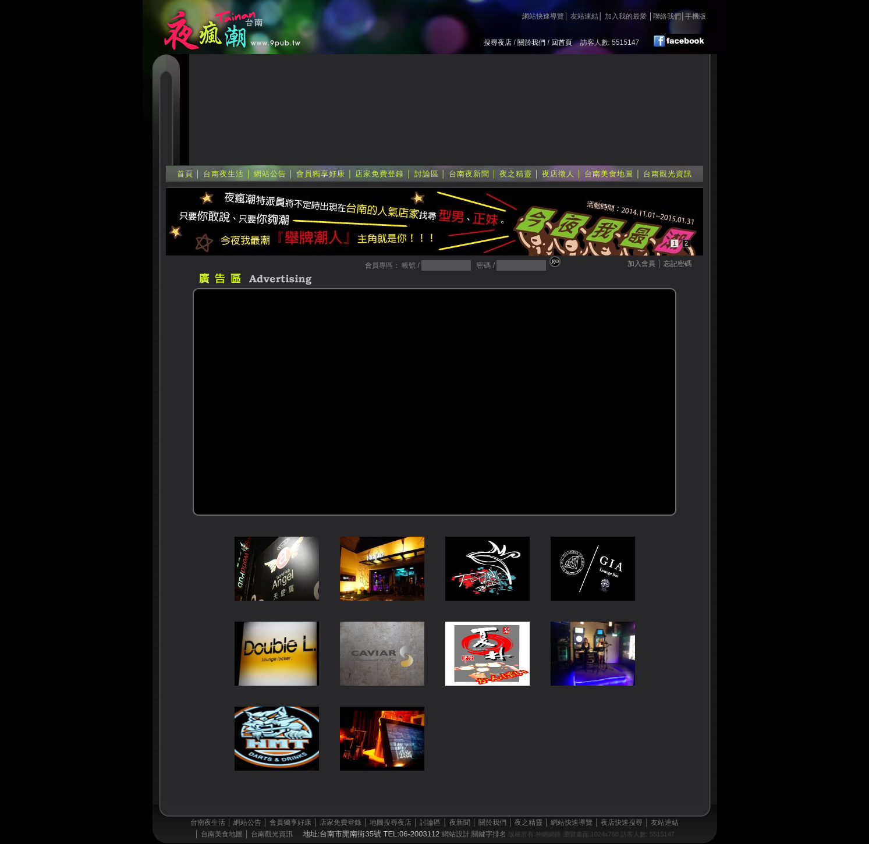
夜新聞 (459, 822)
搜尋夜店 (498, 42)
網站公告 (270, 173)
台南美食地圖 (608, 173)
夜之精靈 (515, 173)
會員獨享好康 (320, 173)
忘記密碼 (677, 264)
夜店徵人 (558, 173)
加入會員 (641, 264)
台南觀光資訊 (667, 173)
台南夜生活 (223, 173)
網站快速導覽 (543, 16)
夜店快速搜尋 (622, 822)
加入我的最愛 (626, 16)
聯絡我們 (667, 16)
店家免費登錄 (379, 173)
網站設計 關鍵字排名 (474, 834)
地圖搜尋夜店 (391, 822)
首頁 (185, 173)
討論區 (426, 173)
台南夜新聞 (469, 173)
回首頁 (561, 42)
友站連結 (584, 16)
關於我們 (531, 42)
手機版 (695, 16)
